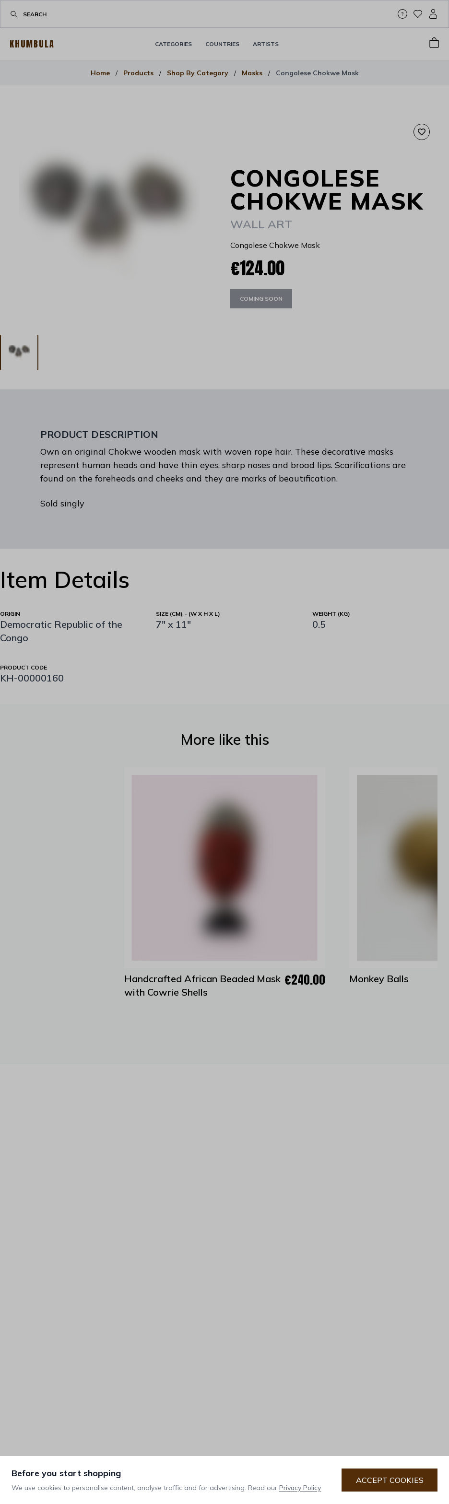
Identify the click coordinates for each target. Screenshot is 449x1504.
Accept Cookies (390, 1480)
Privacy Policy (300, 1487)
